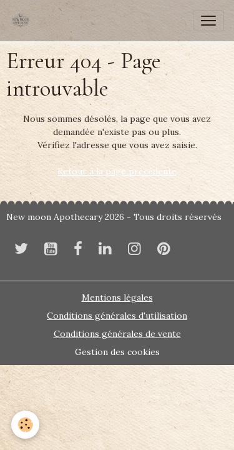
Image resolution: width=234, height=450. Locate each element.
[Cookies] (25, 425)
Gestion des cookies (117, 352)
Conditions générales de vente (117, 333)
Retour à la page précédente (117, 171)
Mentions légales (117, 297)
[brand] (23, 20)
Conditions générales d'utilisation (117, 315)
